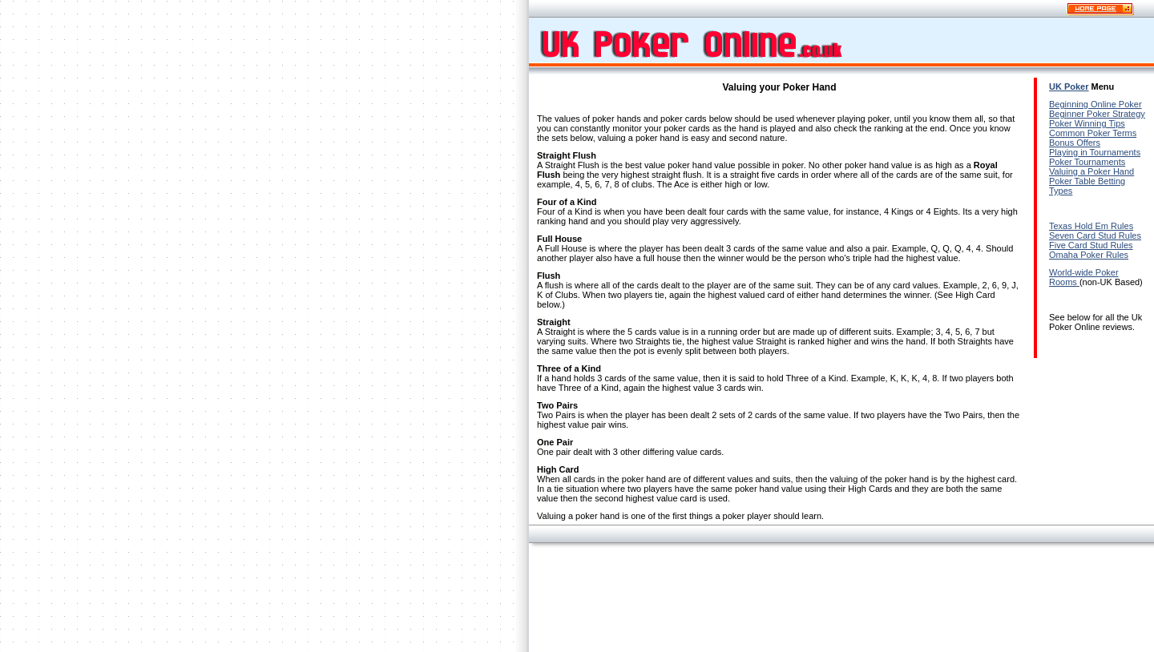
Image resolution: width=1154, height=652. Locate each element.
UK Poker (1069, 86)
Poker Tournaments (1087, 162)
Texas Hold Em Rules (1091, 226)
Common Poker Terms (1092, 133)
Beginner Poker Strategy (1097, 114)
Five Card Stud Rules (1091, 245)
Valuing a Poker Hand (1091, 171)
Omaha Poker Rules (1088, 255)
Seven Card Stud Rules (1095, 235)
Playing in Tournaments (1094, 152)
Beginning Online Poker (1095, 104)
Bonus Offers (1074, 142)
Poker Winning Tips (1087, 123)
